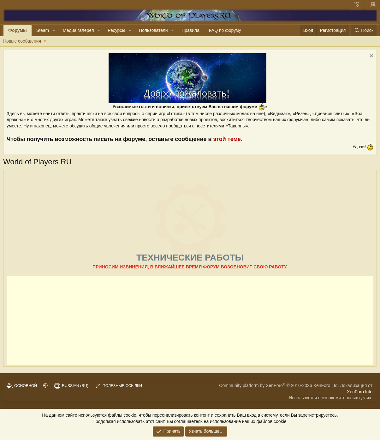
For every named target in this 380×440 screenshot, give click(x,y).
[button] (54, 30)
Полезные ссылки (118, 386)
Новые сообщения (22, 41)
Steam (42, 30)
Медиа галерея (78, 30)
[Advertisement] (190, 320)
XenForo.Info (359, 391)
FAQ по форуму (225, 30)
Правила (190, 30)
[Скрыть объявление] (370, 56)
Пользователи (153, 30)
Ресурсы (116, 30)
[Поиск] (364, 30)
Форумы (17, 30)
